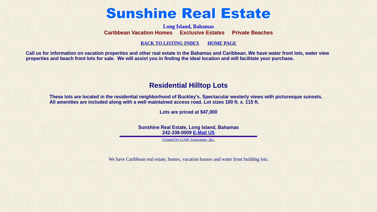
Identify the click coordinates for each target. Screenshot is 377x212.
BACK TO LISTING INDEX (170, 43)
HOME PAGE (222, 43)
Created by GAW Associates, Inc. (188, 139)
